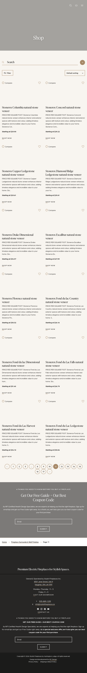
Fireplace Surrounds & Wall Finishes (25, 542)
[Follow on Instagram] (41, 609)
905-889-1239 (45, 601)
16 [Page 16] (37, 472)
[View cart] (76, 5)
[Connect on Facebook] (38, 609)
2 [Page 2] (19, 466)
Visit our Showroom (43, 595)
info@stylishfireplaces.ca (45, 604)
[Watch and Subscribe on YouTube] (48, 609)
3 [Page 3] (25, 466)
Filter (9, 73)
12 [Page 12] (62, 466)
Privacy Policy (33, 662)
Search (82, 62)
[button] (70, 5)
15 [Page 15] (80, 466)
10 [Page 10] (50, 466)
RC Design (53, 659)
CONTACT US (43, 612)
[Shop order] (75, 73)
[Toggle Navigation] (82, 5)
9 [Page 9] (43, 466)
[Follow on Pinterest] (45, 609)
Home (4, 542)
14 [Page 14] (74, 466)
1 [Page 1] (13, 466)
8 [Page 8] (37, 466)
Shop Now (7, 138)
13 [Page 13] (68, 466)
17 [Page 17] (43, 472)
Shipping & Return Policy (48, 662)
